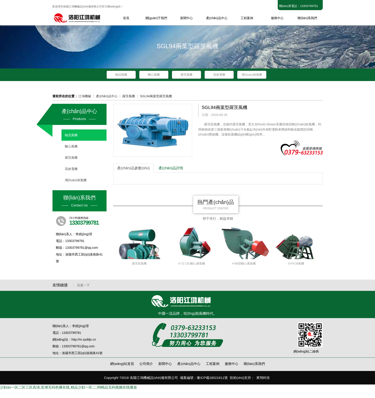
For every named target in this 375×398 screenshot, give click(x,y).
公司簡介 (146, 364)
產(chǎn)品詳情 (171, 168)
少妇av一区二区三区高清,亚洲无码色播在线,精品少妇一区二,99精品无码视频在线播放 (68, 387)
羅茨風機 (186, 74)
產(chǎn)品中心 (107, 96)
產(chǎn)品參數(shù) (133, 168)
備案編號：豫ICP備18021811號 (204, 378)
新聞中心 (165, 364)
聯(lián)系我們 (254, 364)
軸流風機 (121, 74)
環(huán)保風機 (252, 74)
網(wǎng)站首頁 (122, 364)
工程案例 (212, 364)
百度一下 (83, 285)
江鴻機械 (84, 96)
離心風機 (154, 74)
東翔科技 (263, 378)
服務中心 (231, 364)
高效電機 (219, 74)
